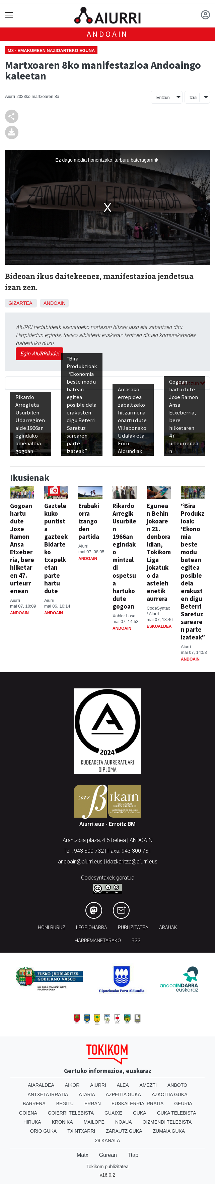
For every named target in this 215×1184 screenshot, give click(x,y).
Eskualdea (159, 626)
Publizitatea (133, 928)
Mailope (94, 1122)
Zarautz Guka (124, 1131)
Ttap (133, 1155)
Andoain (108, 34)
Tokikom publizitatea (107, 1166)
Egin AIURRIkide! (39, 353)
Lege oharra (91, 928)
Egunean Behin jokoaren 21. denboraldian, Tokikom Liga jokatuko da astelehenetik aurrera (159, 552)
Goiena (28, 1113)
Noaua (123, 1122)
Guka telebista (176, 1113)
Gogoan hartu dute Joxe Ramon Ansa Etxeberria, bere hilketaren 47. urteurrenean (22, 548)
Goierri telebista (71, 1113)
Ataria (87, 1094)
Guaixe (113, 1113)
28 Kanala (107, 1140)
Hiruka (32, 1122)
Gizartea (20, 303)
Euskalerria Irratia (137, 1103)
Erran (92, 1103)
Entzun (163, 97)
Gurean (108, 1155)
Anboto (177, 1085)
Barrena (34, 1103)
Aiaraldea (41, 1085)
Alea (123, 1085)
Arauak (168, 928)
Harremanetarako (98, 941)
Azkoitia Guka (170, 1094)
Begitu (65, 1103)
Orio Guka (43, 1131)
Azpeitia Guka (123, 1094)
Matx (82, 1155)
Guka (139, 1113)
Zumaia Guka (169, 1131)
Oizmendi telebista (167, 1122)
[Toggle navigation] (9, 15)
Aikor (72, 1085)
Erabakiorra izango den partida (88, 521)
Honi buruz (51, 928)
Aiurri (98, 1085)
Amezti (148, 1085)
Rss (136, 941)
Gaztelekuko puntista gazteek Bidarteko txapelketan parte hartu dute (56, 548)
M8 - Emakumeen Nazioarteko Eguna (51, 50)
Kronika (62, 1122)
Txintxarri (81, 1131)
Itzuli (193, 97)
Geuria (183, 1103)
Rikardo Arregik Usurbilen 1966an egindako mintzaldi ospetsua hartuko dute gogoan (124, 556)
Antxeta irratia (48, 1094)
